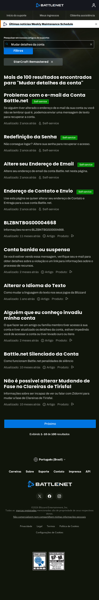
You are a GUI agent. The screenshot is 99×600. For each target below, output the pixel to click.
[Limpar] (91, 44)
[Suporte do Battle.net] (72, 236)
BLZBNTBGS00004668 (30, 222)
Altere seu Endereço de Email (39, 164)
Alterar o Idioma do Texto (35, 285)
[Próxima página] (50, 424)
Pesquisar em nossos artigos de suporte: (27, 37)
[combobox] (49, 44)
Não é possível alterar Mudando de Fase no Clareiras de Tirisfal (47, 384)
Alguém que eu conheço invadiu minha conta (43, 315)
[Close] (96, 24)
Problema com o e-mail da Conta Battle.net (44, 98)
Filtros (18, 51)
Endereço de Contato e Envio (39, 191)
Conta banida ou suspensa (37, 249)
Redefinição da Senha (31, 137)
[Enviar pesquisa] (7, 44)
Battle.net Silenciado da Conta (41, 354)
